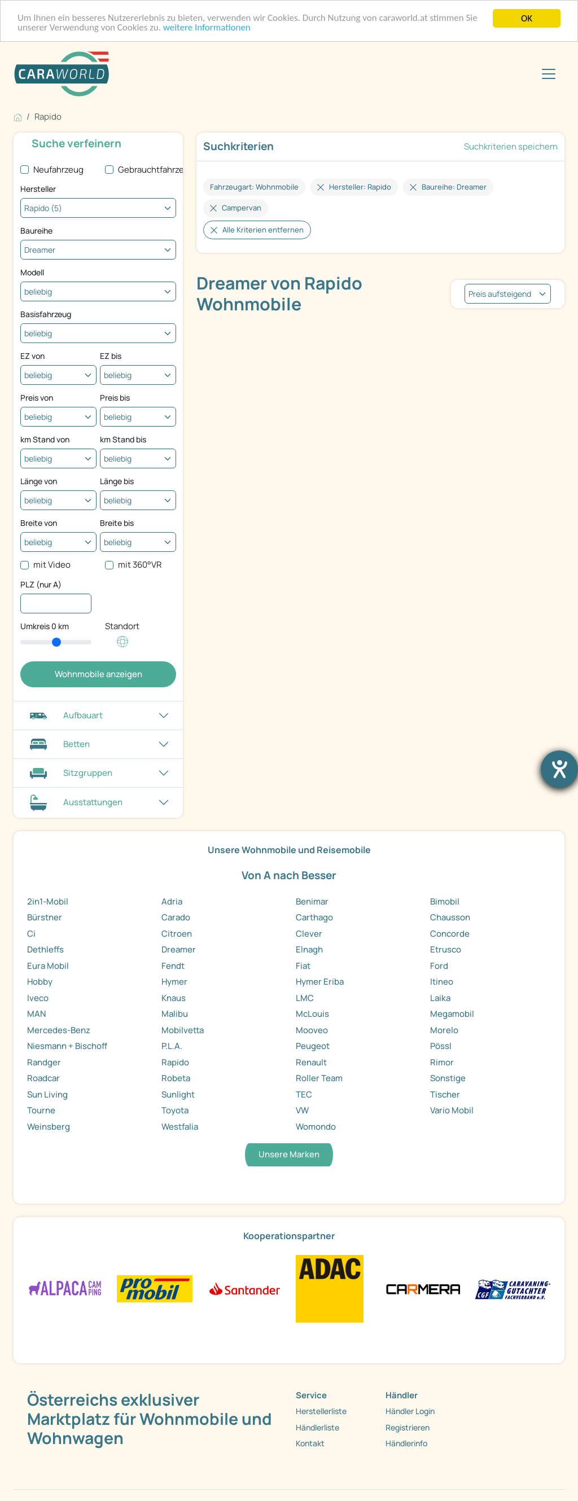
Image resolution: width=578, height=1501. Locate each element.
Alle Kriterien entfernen (263, 230)
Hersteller (38, 188)
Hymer (174, 982)
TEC (304, 1094)
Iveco (38, 998)
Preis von (36, 397)
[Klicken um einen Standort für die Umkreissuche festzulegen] (122, 647)
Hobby (39, 982)
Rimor (442, 1062)
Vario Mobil (452, 1110)
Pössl (441, 1046)
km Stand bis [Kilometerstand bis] (123, 439)
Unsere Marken (289, 1154)
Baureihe (36, 230)
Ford (439, 966)
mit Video (52, 564)
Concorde (450, 934)
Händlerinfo (406, 1443)
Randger (44, 1062)
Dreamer (178, 949)
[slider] (55, 642)
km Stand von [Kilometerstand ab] (44, 439)
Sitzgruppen (69, 773)
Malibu (174, 1014)
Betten (58, 744)
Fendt (173, 966)
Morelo (444, 1030)
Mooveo (312, 1030)
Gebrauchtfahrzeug (156, 169)
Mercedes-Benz (58, 1030)
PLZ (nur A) (41, 584)
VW (302, 1110)
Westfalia (179, 1127)
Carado (175, 917)
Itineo (441, 982)
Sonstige (448, 1078)
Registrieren (408, 1427)
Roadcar (43, 1078)
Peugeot (313, 1046)
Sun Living (47, 1094)
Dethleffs (45, 949)
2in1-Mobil (47, 901)
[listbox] (508, 294)
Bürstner (44, 917)
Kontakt (310, 1443)
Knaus (173, 998)
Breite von (38, 522)
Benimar (312, 901)
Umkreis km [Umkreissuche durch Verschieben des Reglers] (44, 626)
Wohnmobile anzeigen (98, 674)
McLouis (312, 1014)
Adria (171, 901)
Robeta (175, 1078)
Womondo (316, 1127)
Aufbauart (65, 715)
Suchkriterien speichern (511, 146)
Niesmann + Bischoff (67, 1046)
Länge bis (117, 481)
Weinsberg (48, 1127)
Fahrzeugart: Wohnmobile (254, 187)
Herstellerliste (321, 1411)
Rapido (175, 1062)
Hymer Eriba (320, 982)
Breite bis (117, 522)
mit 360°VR (139, 564)
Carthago (314, 917)
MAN (36, 1014)
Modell (32, 272)
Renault (311, 1062)
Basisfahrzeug (45, 314)
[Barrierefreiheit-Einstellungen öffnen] (559, 769)
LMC (305, 998)
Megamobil (452, 1014)
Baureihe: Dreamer (454, 187)
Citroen (176, 934)
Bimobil (444, 901)
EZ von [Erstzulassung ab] (32, 355)
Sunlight (178, 1094)
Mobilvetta (182, 1030)
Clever (309, 934)
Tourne (41, 1110)
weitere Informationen (208, 28)
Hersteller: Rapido (360, 187)
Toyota (175, 1110)
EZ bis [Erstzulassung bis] (110, 355)
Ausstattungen (74, 803)
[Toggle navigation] (548, 74)
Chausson (450, 917)
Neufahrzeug (58, 169)
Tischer (445, 1094)
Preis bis (115, 397)
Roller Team (319, 1078)
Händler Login (410, 1411)
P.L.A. (171, 1046)
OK (526, 18)
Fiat (303, 966)
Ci (31, 934)
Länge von (38, 481)
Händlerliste (317, 1427)
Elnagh (309, 949)
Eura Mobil (48, 966)
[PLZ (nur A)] (55, 603)
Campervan (241, 208)
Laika (440, 998)
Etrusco (445, 949)
